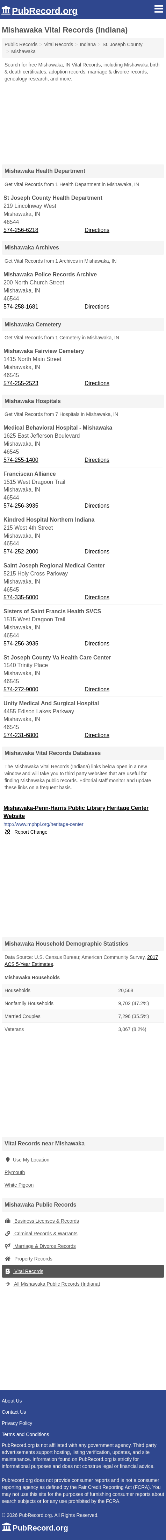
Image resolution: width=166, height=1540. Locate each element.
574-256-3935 (20, 506)
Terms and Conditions (25, 1434)
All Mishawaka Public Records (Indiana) (52, 1284)
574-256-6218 (20, 230)
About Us (12, 1401)
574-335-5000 (20, 597)
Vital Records (24, 1271)
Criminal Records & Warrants (41, 1233)
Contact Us (14, 1412)
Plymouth (15, 1172)
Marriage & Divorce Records (40, 1246)
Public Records (21, 44)
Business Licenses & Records (42, 1221)
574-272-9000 (20, 689)
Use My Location (27, 1160)
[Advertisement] (83, 121)
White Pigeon (19, 1185)
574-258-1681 (20, 307)
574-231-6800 (20, 735)
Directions (97, 230)
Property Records (28, 1259)
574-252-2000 (20, 551)
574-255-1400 (20, 460)
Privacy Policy (17, 1423)
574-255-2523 (20, 383)
